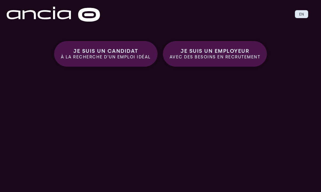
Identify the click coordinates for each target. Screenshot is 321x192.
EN (301, 14)
